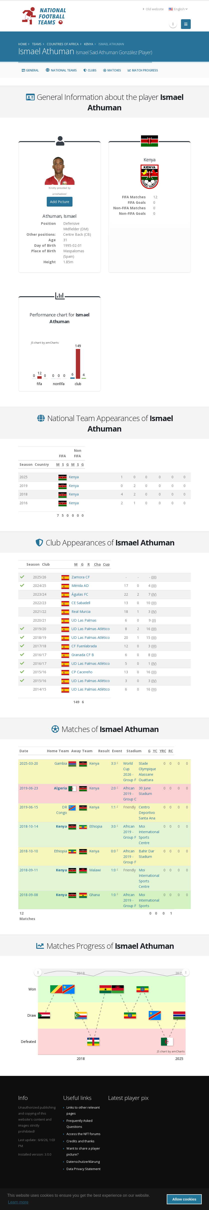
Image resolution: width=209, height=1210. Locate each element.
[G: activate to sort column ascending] (145, 459)
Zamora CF (71, 571)
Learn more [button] (18, 1202)
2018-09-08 (29, 889)
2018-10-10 (29, 845)
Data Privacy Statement (83, 1163)
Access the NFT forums (83, 1128)
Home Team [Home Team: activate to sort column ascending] (65, 745)
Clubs (89, 70)
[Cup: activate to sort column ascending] (184, 559)
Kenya (75, 471)
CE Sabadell (71, 597)
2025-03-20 (29, 757)
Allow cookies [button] (184, 1199)
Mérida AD (70, 580)
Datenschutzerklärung (83, 1156)
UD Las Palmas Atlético (81, 623)
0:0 (114, 845)
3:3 (114, 757)
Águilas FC (70, 588)
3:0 (114, 820)
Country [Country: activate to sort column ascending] (66, 459)
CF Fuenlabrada (74, 640)
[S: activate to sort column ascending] (135, 459)
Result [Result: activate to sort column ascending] (115, 745)
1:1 (114, 801)
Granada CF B (73, 649)
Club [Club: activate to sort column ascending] (55, 558)
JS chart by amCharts (44, 342)
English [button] (178, 9)
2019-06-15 (29, 801)
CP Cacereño (72, 666)
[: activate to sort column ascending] (23, 559)
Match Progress (143, 70)
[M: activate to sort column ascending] (124, 459)
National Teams (61, 70)
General (30, 70)
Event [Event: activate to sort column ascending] (129, 745)
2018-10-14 (29, 820)
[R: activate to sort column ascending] (155, 559)
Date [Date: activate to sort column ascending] (24, 745)
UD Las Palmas (74, 614)
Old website (153, 9)
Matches (112, 70)
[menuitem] (112, 966)
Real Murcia (71, 606)
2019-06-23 (29, 782)
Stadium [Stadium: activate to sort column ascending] (146, 745)
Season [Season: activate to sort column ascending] (26, 459)
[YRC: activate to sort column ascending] (179, 745)
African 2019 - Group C (129, 788)
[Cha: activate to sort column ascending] (172, 559)
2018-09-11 (29, 864)
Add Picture (59, 201)
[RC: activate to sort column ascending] (187, 745)
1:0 (114, 864)
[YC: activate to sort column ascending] (171, 745)
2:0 (114, 782)
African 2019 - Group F (129, 826)
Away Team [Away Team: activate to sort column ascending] (88, 745)
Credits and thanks (80, 1136)
